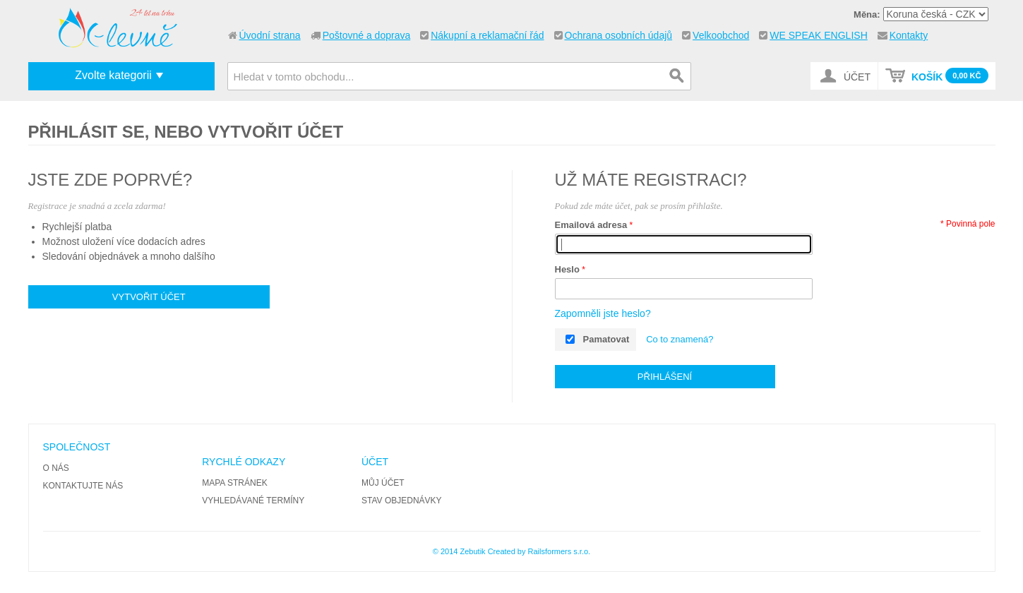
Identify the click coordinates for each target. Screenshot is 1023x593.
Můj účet (383, 483)
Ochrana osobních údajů (619, 35)
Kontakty (909, 35)
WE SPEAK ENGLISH (818, 35)
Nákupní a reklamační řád (487, 35)
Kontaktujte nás (83, 486)
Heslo (567, 269)
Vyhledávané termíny (253, 500)
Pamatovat (606, 339)
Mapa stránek (234, 483)
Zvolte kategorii (113, 75)
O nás (56, 468)
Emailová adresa (591, 225)
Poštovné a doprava (367, 35)
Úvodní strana (270, 35)
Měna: (867, 14)
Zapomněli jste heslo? (603, 313)
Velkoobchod (721, 35)
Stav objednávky (401, 500)
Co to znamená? (679, 339)
